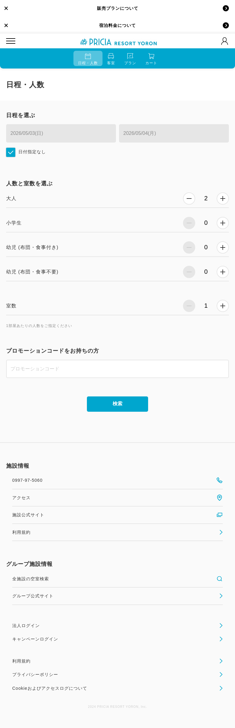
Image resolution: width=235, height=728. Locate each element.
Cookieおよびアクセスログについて (117, 688)
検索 (117, 403)
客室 (111, 59)
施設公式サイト (117, 515)
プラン (130, 59)
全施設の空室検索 (117, 579)
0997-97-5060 (117, 480)
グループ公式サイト (117, 596)
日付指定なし (32, 151)
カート (151, 59)
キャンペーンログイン (117, 639)
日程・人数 (88, 59)
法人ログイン (117, 625)
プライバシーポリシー (117, 674)
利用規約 (117, 532)
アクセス (117, 498)
